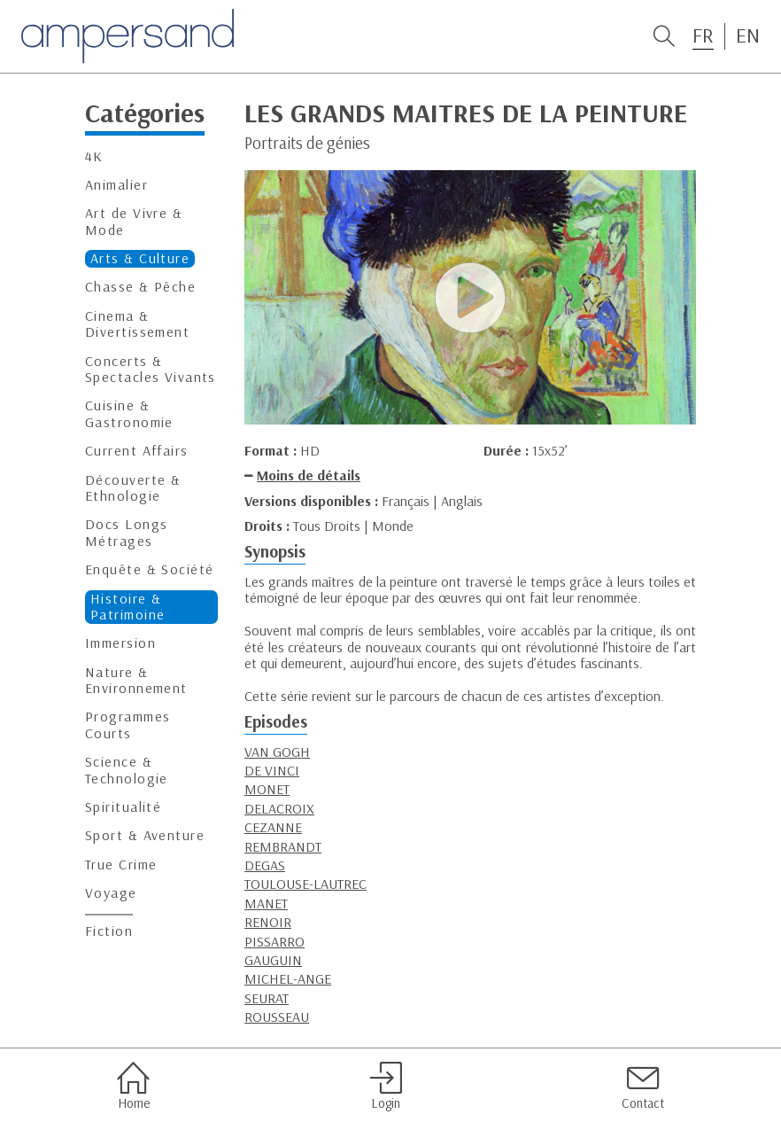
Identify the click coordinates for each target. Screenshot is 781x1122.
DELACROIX (279, 808)
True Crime (121, 864)
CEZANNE (273, 827)
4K (94, 156)
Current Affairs (137, 450)
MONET (267, 789)
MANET (266, 903)
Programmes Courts (127, 724)
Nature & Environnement (136, 680)
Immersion (120, 643)
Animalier (116, 184)
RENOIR (267, 922)
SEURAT (266, 998)
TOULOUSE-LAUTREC (305, 884)
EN (748, 35)
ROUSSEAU (276, 1017)
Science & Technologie (126, 769)
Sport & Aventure (145, 835)
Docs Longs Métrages (126, 532)
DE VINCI (271, 770)
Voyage (111, 892)
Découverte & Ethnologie (133, 487)
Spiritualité (123, 807)
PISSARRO (274, 941)
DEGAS (264, 865)
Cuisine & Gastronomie (129, 413)
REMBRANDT (282, 846)
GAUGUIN (273, 960)
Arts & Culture (139, 258)
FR (703, 35)
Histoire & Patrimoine (127, 606)
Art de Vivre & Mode (133, 221)
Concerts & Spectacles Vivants (150, 369)
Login (385, 1085)
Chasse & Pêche (140, 286)
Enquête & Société (149, 569)
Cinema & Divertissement (137, 324)
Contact (643, 1085)
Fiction (109, 931)
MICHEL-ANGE (287, 978)
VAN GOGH (277, 752)
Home (133, 1085)
